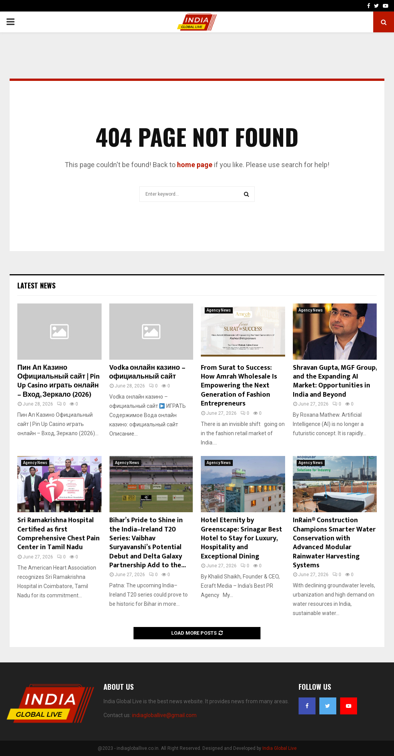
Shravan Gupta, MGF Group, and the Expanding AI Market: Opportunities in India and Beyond (335, 381)
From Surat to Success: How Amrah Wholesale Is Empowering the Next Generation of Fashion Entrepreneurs (239, 386)
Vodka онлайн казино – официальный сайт (147, 372)
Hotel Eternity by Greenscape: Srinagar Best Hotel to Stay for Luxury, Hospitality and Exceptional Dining (241, 538)
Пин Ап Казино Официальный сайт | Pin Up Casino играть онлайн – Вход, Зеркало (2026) (58, 381)
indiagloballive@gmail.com (164, 715)
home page (194, 165)
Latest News (36, 285)
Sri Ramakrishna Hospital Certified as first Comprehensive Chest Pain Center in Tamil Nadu (58, 534)
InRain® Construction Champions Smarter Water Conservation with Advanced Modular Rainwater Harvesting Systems (334, 543)
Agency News (219, 310)
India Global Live (279, 748)
